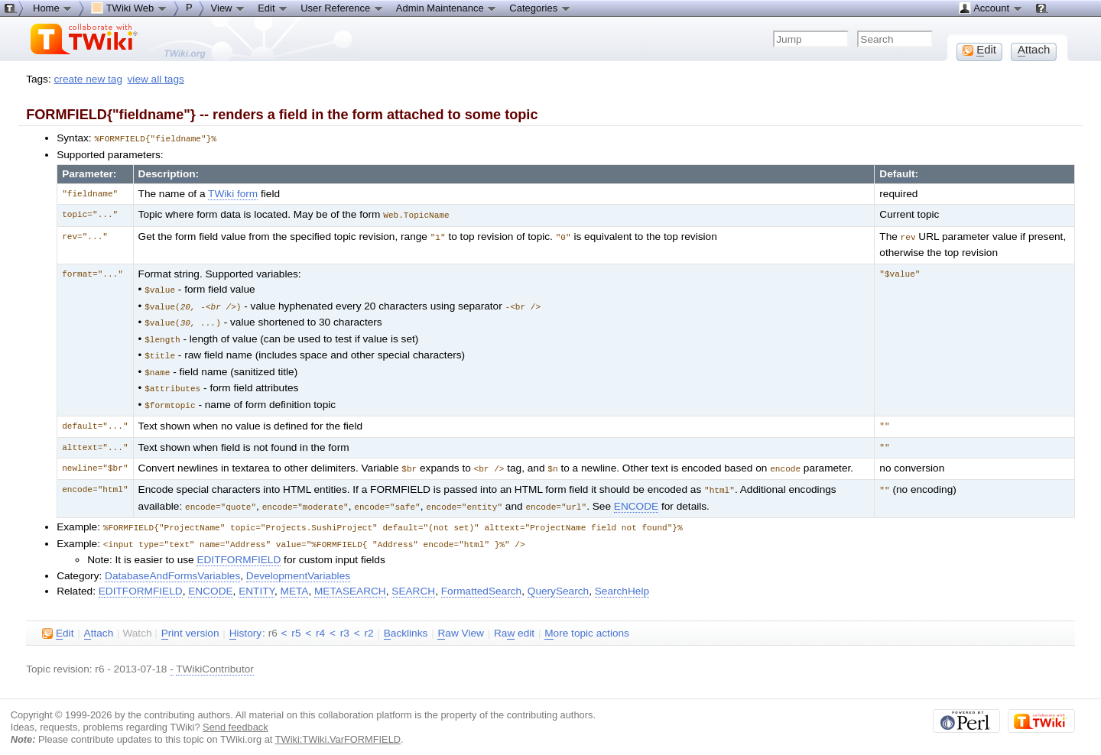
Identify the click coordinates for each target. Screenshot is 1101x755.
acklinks (406, 621)
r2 (368, 621)
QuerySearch (558, 579)
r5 (295, 621)
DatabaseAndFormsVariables (172, 563)
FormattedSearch (481, 579)
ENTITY (256, 579)
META (295, 579)
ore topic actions (586, 621)
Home (53, 8)
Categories (539, 8)
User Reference (342, 8)
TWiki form (233, 193)
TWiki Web (129, 8)
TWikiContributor (215, 657)
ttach (99, 621)
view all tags (156, 79)
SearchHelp (622, 579)
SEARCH (413, 579)
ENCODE (636, 496)
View (228, 8)
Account (990, 8)
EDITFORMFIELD (238, 547)
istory (245, 621)
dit (57, 621)
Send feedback (235, 715)
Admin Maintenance (447, 8)
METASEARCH (350, 579)
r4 (320, 621)
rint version (190, 621)
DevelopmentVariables (298, 563)
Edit (273, 8)
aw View (460, 621)
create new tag (88, 79)
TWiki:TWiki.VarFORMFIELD (338, 727)
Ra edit (514, 621)
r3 (344, 621)
